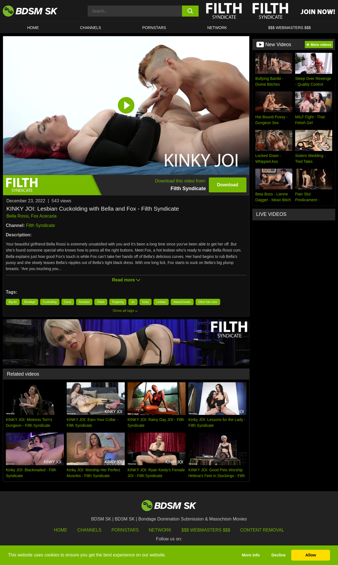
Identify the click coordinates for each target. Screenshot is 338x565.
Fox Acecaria (43, 216)
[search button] (190, 11)
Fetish (101, 302)
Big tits (13, 302)
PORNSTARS (154, 27)
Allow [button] (310, 555)
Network (217, 27)
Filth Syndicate (40, 225)
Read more (126, 280)
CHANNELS (90, 27)
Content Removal (262, 530)
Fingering (118, 302)
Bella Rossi (17, 216)
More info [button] (251, 555)
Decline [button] (278, 555)
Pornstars (125, 530)
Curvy (67, 302)
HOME (33, 27)
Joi (133, 302)
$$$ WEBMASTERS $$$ (289, 27)
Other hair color (207, 302)
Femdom (84, 302)
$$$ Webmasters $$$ (205, 530)
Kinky (145, 302)
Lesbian (161, 302)
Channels (89, 530)
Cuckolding (49, 302)
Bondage (29, 302)
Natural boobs (182, 302)
